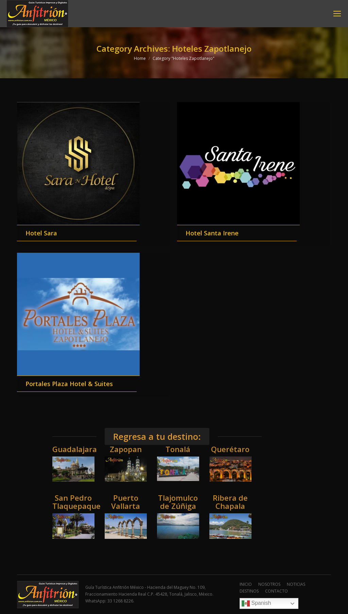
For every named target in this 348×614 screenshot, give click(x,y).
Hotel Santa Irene (212, 233)
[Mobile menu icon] (337, 14)
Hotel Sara (41, 233)
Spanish (256, 603)
